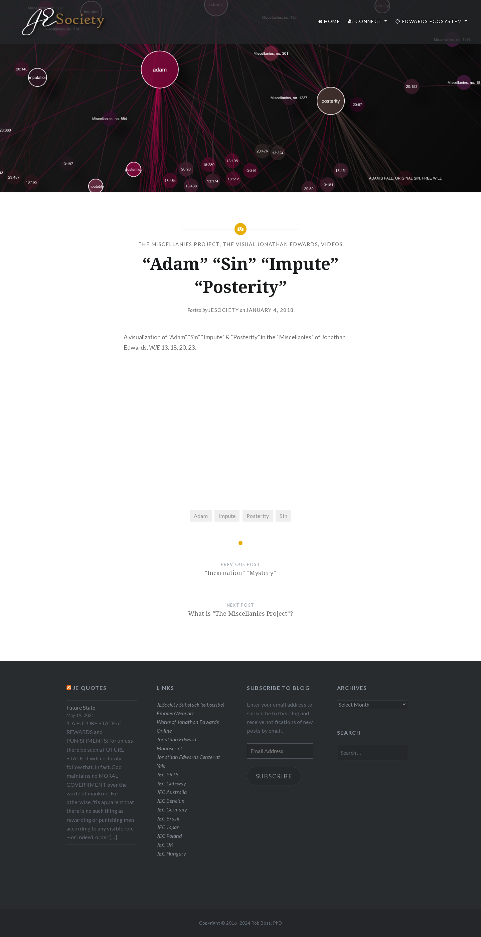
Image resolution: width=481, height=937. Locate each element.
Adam (201, 516)
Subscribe (275, 776)
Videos (332, 244)
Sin (283, 516)
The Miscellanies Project (179, 244)
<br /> (240, 428)
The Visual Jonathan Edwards (270, 244)
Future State (80, 707)
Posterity (258, 516)
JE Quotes (90, 688)
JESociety (223, 310)
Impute (226, 516)
